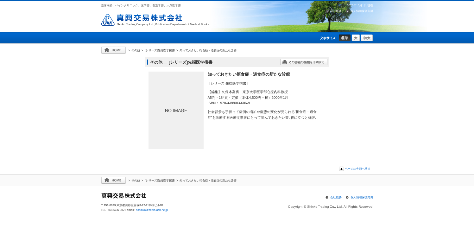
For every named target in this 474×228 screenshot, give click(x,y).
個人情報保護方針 (362, 11)
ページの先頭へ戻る (357, 168)
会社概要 (336, 11)
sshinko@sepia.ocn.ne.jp (152, 210)
